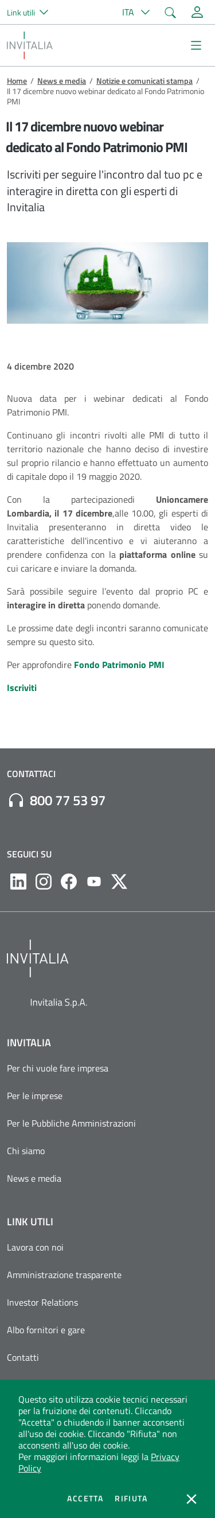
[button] (32, 12)
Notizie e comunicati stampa (144, 81)
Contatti (23, 1357)
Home (17, 81)
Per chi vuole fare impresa (57, 1068)
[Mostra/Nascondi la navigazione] (196, 45)
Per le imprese (34, 1095)
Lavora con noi (35, 1247)
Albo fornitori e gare (46, 1330)
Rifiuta (131, 1498)
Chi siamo (26, 1151)
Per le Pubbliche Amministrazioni (71, 1123)
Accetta (85, 1498)
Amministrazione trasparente (64, 1275)
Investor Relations (42, 1302)
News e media (61, 81)
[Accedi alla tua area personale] (197, 12)
